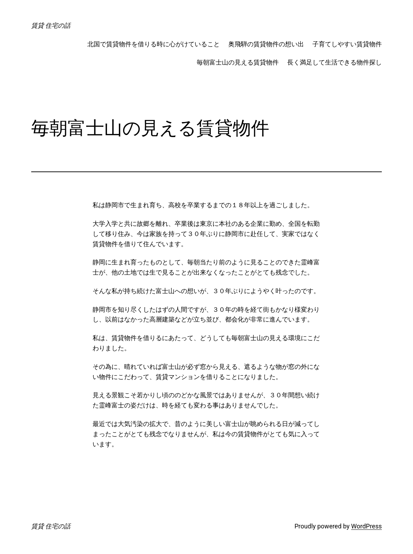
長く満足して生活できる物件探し (334, 62)
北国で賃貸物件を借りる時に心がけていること (153, 44)
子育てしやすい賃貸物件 (347, 44)
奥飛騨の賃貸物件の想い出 (266, 44)
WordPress (366, 526)
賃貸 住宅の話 (50, 25)
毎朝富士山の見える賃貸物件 (238, 62)
